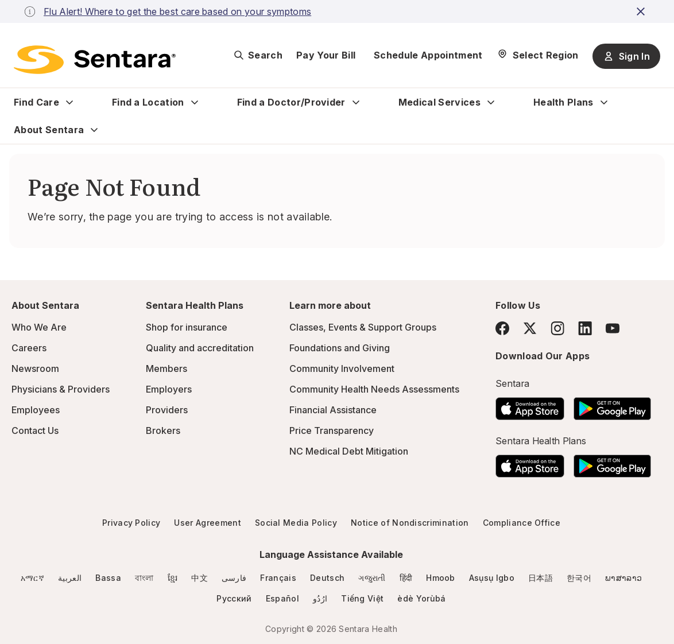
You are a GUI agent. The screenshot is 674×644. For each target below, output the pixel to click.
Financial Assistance (333, 410)
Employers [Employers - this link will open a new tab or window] (169, 389)
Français (278, 578)
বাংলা (144, 578)
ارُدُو (320, 598)
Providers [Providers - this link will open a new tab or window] (167, 410)
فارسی (234, 578)
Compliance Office (521, 522)
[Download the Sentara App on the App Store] (529, 405)
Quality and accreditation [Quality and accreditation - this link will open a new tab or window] (200, 348)
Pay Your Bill (325, 55)
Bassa (108, 578)
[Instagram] (557, 328)
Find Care (36, 102)
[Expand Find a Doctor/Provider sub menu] (356, 102)
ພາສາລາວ (623, 578)
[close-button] (642, 11)
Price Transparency (331, 430)
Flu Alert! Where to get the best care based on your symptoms (177, 11)
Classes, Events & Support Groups (362, 327)
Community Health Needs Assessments (374, 389)
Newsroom (35, 368)
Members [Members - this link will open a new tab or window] (166, 368)
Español (282, 598)
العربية (70, 578)
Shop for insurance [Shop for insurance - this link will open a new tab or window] (186, 327)
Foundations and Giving (339, 348)
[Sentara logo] (95, 60)
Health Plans (563, 102)
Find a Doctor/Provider (291, 102)
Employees (35, 410)
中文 (199, 578)
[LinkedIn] (585, 328)
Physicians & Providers (60, 389)
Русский (233, 598)
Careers (29, 348)
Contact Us (35, 430)
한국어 (579, 578)
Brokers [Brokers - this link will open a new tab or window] (163, 430)
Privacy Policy (131, 522)
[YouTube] (612, 328)
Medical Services (439, 102)
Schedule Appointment (428, 55)
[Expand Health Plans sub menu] (604, 102)
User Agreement (207, 522)
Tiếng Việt (362, 598)
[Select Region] (538, 55)
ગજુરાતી (371, 578)
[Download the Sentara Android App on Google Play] (612, 405)
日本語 (540, 578)
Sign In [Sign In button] (626, 56)
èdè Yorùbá (421, 598)
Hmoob (440, 578)
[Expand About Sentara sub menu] (94, 129)
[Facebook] (502, 328)
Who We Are (39, 327)
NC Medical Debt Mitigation (348, 451)
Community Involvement (341, 368)
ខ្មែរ (173, 578)
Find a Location (148, 102)
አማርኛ (32, 578)
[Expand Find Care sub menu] (69, 102)
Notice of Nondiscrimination (410, 522)
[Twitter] (530, 328)
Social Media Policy (296, 522)
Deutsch (327, 578)
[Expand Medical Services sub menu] (491, 102)
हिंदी (406, 578)
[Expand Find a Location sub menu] (194, 102)
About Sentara (49, 129)
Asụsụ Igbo (491, 578)
